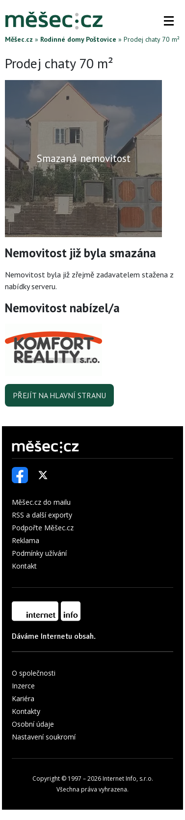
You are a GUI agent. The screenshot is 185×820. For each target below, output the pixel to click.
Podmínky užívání (39, 553)
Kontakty (26, 711)
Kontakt (24, 566)
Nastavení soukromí (44, 736)
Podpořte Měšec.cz (43, 527)
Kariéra (23, 698)
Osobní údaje (33, 724)
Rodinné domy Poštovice (78, 39)
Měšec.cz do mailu (41, 502)
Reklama (25, 540)
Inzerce (23, 685)
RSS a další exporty (42, 514)
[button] (169, 20)
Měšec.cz (19, 39)
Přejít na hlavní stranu (59, 395)
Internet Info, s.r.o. (128, 778)
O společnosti (33, 673)
